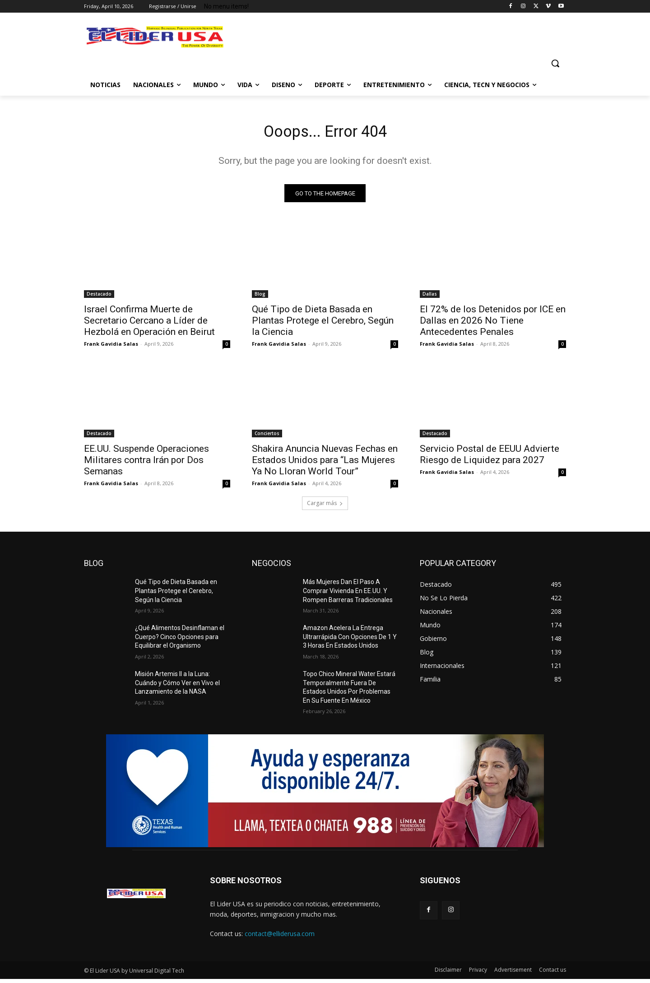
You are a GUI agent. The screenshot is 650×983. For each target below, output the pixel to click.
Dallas (429, 297)
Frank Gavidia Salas (111, 347)
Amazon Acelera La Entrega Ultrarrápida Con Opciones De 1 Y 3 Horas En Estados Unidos (350, 640)
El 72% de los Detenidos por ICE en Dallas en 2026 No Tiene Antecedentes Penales (493, 324)
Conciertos (267, 437)
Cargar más (325, 506)
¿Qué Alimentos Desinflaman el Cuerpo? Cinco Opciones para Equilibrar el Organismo (179, 640)
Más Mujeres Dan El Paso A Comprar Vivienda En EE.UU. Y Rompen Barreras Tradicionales (348, 594)
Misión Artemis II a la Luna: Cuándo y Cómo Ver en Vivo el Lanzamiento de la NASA (177, 686)
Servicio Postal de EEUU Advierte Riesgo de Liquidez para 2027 (489, 458)
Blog (260, 297)
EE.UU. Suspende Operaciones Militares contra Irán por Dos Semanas (146, 463)
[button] (555, 63)
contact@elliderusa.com (280, 937)
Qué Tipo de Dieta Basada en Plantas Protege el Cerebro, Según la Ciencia (323, 324)
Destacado (99, 297)
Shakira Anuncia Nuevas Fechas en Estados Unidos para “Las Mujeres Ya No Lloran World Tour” (325, 463)
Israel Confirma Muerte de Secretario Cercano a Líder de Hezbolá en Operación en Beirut (149, 324)
